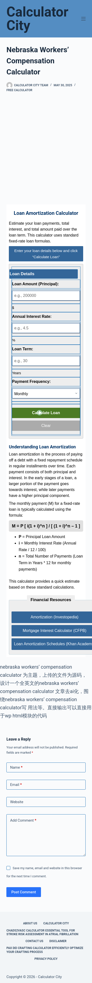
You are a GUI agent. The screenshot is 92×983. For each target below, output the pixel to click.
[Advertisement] (46, 148)
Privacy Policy (46, 959)
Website (16, 802)
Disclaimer (57, 941)
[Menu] (83, 19)
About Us (30, 923)
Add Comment (23, 820)
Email (16, 785)
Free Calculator (19, 90)
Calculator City (37, 18)
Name (16, 767)
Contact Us (34, 941)
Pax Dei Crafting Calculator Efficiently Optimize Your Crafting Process (44, 950)
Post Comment (23, 892)
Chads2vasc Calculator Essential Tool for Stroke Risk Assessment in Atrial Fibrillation (42, 932)
